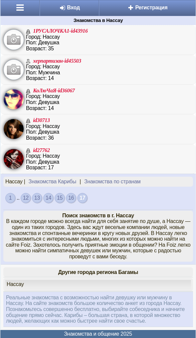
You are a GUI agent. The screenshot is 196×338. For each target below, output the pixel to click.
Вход (69, 7)
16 (71, 198)
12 (26, 198)
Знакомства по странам (112, 181)
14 (48, 198)
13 (37, 198)
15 (60, 198)
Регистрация (147, 7)
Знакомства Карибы (52, 181)
